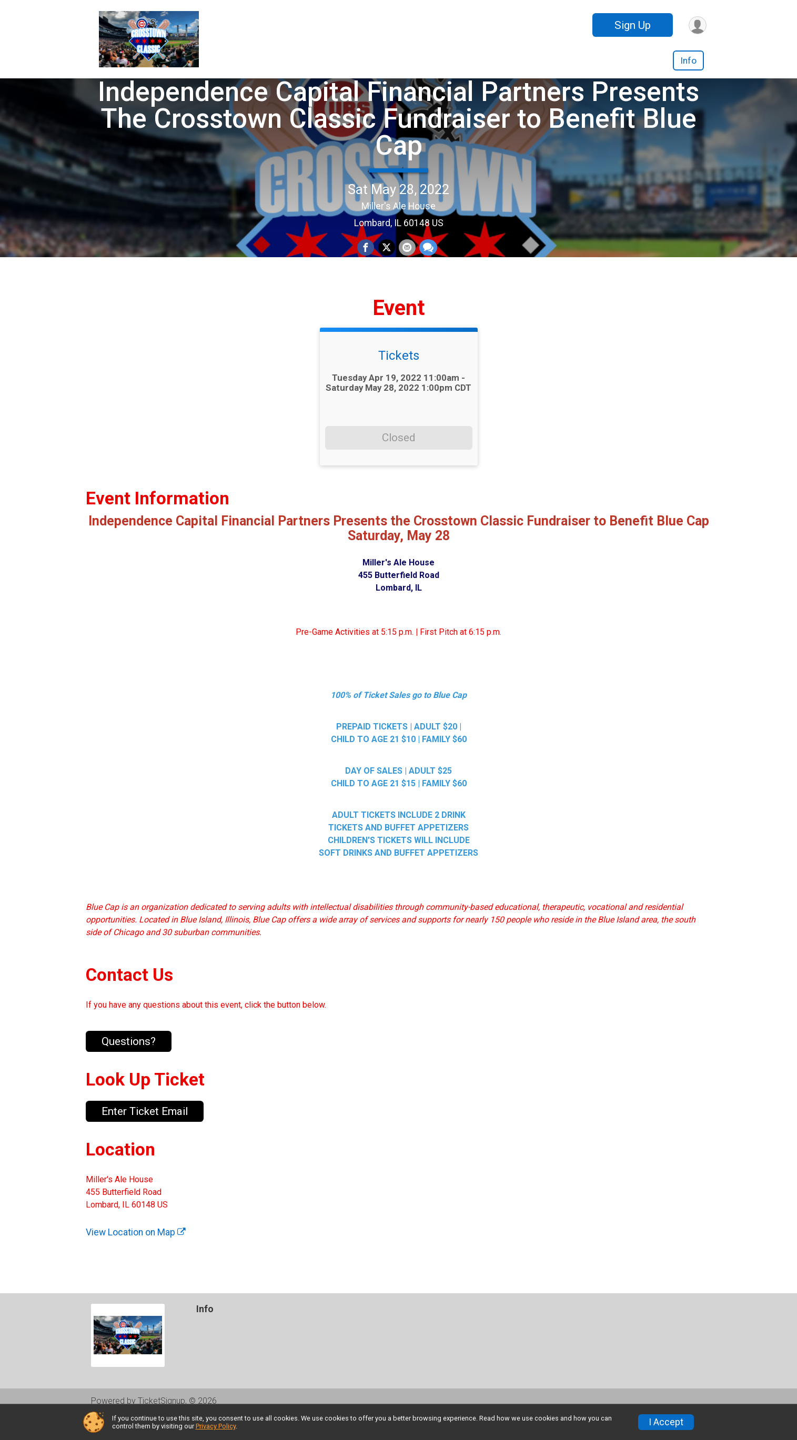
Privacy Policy (216, 1426)
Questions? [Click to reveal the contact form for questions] (129, 1062)
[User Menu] (697, 25)
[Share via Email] (406, 258)
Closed (398, 458)
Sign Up (631, 25)
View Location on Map (136, 1253)
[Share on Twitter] (386, 258)
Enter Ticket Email (145, 1132)
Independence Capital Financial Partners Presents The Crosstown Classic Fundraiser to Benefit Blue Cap (398, 129)
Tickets (398, 376)
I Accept (666, 1422)
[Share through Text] (427, 258)
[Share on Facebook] (366, 258)
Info (688, 60)
